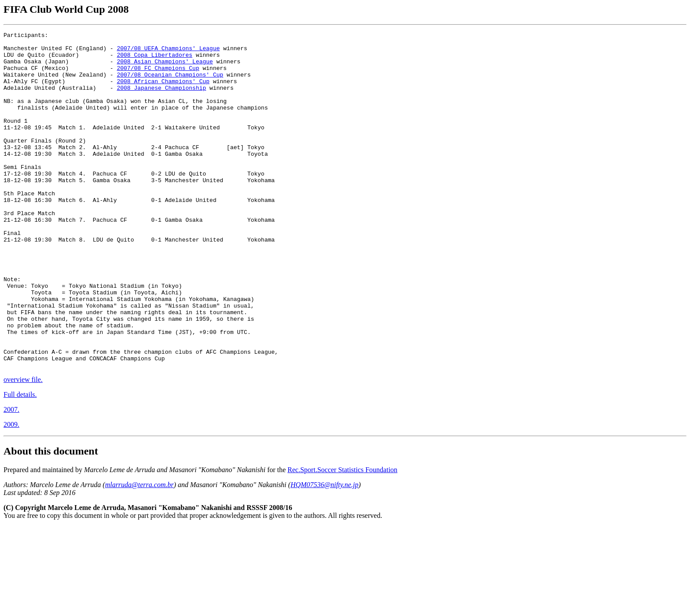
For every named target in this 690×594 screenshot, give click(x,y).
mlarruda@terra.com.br (139, 552)
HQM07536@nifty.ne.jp (324, 552)
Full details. (20, 462)
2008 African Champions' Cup (163, 91)
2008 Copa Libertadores (154, 60)
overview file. (23, 447)
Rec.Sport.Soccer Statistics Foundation (342, 537)
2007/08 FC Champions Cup (158, 76)
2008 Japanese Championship (161, 99)
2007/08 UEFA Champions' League (168, 52)
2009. (11, 491)
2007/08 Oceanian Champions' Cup (170, 84)
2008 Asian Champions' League (165, 68)
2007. (11, 476)
